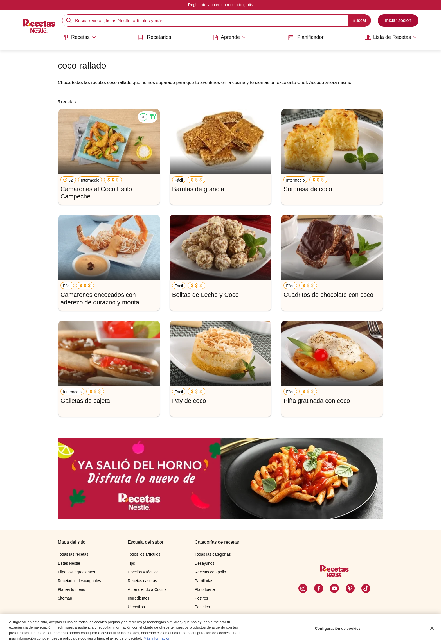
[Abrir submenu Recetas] (79, 37)
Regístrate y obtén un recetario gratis (220, 5)
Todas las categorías (213, 554)
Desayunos (204, 563)
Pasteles (202, 607)
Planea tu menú (71, 589)
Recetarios (154, 37)
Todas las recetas (73, 554)
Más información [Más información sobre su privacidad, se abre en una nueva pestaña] (156, 641)
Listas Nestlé (69, 563)
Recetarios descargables (79, 581)
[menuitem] (79, 39)
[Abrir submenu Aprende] (229, 37)
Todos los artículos (144, 554)
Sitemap (65, 598)
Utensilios (136, 607)
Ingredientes (138, 598)
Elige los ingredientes (76, 572)
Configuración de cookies (338, 631)
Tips (131, 563)
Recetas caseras (142, 581)
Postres (201, 598)
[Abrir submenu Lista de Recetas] (391, 37)
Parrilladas (204, 581)
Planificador (305, 37)
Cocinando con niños (146, 616)
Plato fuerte (205, 589)
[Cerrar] (432, 631)
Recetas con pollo (210, 572)
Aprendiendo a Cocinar (148, 589)
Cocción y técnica (143, 572)
